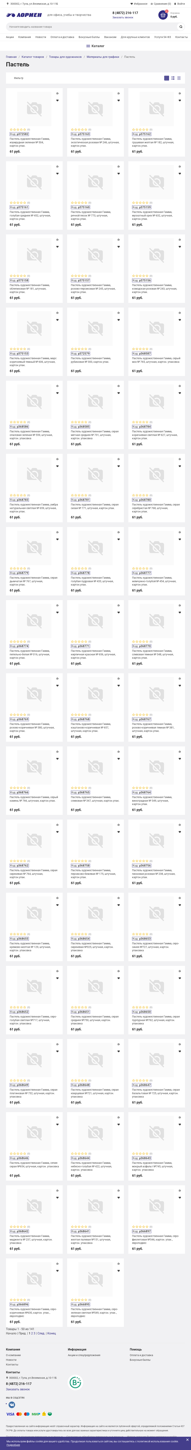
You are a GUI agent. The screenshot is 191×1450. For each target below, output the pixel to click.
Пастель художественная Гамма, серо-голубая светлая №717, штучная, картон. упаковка (33, 1020)
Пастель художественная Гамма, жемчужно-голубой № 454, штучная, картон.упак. (154, 581)
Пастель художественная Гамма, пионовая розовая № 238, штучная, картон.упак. (153, 873)
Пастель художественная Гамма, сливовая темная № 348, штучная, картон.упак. (153, 654)
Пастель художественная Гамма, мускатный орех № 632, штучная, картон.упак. (152, 215)
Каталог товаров (33, 57)
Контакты (181, 37)
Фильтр (18, 78)
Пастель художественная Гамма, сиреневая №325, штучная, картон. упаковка (92, 947)
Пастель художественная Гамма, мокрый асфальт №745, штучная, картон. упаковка (152, 1166)
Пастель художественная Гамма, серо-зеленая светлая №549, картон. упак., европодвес (94, 1312)
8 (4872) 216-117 (125, 13)
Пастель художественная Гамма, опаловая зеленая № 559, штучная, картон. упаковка (31, 435)
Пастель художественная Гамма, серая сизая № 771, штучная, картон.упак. (95, 506)
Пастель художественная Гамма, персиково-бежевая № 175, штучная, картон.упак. (93, 873)
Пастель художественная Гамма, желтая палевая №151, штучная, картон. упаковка (91, 1239)
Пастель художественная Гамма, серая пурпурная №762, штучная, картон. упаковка (156, 1020)
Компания (24, 37)
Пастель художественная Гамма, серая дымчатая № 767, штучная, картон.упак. (33, 581)
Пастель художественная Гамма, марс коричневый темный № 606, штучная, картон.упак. (33, 361)
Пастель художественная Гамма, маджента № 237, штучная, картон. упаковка (31, 1239)
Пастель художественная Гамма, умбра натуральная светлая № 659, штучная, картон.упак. (34, 508)
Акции (10, 37)
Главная (11, 57)
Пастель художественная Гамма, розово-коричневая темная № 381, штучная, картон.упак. (153, 727)
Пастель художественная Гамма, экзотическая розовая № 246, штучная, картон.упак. (95, 142)
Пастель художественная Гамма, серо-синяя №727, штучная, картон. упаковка (155, 947)
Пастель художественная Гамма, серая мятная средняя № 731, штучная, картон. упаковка (95, 435)
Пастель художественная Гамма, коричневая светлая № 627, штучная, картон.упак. (155, 435)
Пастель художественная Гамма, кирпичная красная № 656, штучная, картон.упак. (93, 654)
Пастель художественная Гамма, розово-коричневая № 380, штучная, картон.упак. (32, 727)
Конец (51, 1333)
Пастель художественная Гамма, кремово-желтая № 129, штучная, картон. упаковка (30, 947)
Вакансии (110, 37)
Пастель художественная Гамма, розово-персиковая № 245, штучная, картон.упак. (93, 288)
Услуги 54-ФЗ (162, 37)
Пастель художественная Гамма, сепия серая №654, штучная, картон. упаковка (34, 1164)
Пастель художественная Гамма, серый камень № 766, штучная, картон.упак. (34, 799)
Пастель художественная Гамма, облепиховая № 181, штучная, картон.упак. (30, 288)
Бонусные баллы (89, 37)
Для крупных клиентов (135, 37)
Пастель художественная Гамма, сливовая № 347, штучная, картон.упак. (95, 799)
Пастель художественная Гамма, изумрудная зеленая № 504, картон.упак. (30, 142)
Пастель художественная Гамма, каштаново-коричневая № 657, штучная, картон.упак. (91, 727)
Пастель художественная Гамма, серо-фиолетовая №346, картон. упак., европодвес (155, 1239)
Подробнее (13, 1444)
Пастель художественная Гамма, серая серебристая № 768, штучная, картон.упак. (156, 508)
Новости (40, 37)
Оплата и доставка (62, 37)
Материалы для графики (103, 57)
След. (41, 1333)
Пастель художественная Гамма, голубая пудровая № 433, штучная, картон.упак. (92, 581)
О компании (13, 1355)
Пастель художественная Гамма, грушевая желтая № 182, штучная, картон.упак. (153, 142)
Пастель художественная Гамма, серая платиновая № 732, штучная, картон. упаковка (33, 1093)
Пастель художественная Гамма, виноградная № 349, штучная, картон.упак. (152, 800)
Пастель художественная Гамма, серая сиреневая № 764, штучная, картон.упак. (33, 873)
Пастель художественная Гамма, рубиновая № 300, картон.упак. (91, 360)
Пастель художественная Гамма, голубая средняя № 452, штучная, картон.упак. (30, 215)
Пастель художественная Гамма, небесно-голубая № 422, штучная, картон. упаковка (91, 1166)
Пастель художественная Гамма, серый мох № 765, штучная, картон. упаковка (156, 360)
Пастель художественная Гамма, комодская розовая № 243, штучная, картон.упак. (154, 288)
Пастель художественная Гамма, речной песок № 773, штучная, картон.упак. (91, 215)
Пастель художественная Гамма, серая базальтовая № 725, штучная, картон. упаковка (156, 1093)
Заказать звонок (122, 17)
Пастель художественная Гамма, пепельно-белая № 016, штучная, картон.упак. (30, 654)
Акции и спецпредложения (84, 1355)
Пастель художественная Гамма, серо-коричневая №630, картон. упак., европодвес (33, 1312)
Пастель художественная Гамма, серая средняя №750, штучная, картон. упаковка (95, 1020)
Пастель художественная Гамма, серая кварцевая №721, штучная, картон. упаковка (95, 1093)
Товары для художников (65, 57)
